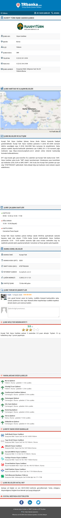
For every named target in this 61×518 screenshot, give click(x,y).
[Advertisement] (30, 79)
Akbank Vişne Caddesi (13, 446)
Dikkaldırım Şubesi (12, 421)
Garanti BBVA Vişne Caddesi (15, 452)
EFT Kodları (42, 509)
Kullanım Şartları (32, 514)
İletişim (45, 514)
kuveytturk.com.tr (25, 272)
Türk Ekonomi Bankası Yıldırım (16, 475)
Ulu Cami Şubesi (11, 404)
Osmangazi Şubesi (12, 398)
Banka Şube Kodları (21, 509)
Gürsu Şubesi (10, 416)
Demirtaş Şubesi (11, 410)
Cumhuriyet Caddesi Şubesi (15, 392)
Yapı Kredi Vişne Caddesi (14, 440)
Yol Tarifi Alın (53, 131)
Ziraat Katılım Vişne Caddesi (15, 463)
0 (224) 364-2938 (22, 64)
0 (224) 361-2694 (22, 58)
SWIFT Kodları (32, 509)
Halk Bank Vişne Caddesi (14, 434)
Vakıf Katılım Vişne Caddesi (15, 469)
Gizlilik (40, 514)
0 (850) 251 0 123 (25, 278)
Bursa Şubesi (10, 381)
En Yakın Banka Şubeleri (30, 512)
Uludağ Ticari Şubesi (13, 386)
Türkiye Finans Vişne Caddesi (16, 457)
